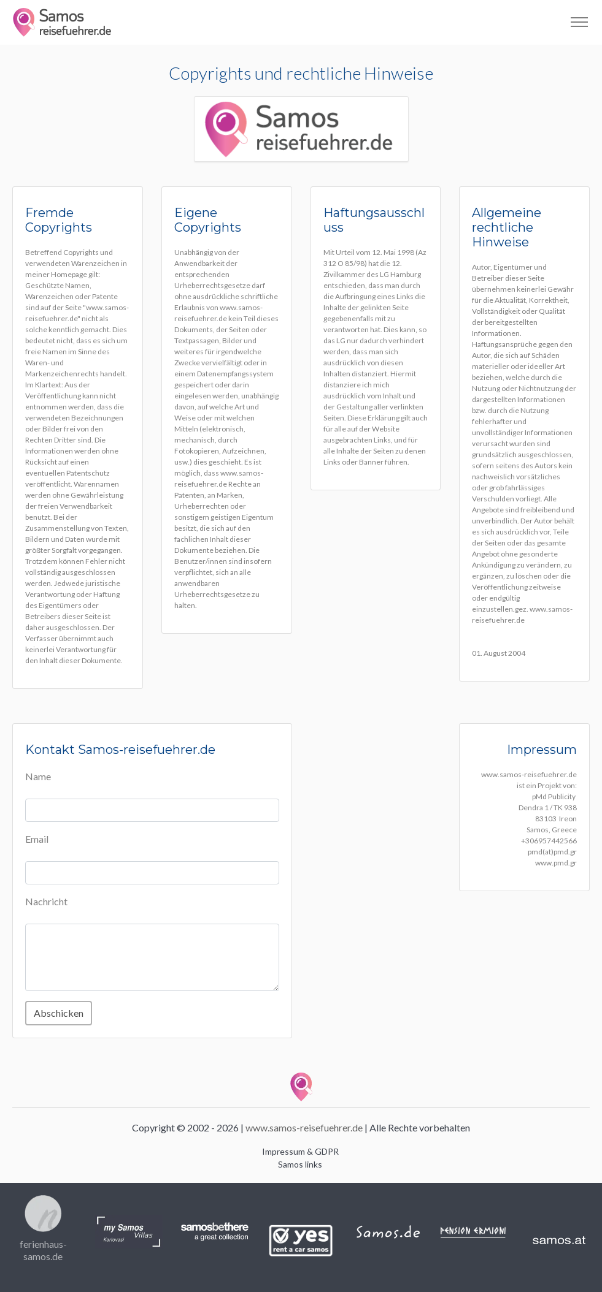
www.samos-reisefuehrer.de (304, 1127)
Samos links (300, 1164)
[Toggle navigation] (579, 22)
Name (38, 776)
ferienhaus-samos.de (43, 1250)
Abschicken (58, 1013)
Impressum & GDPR (300, 1151)
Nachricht (46, 901)
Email (36, 839)
